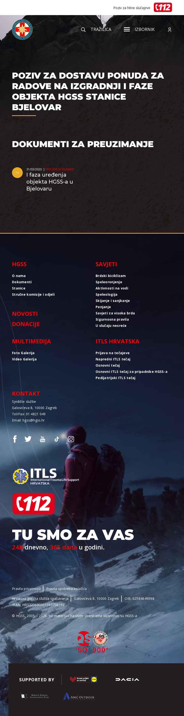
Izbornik (139, 29)
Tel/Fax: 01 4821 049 (29, 414)
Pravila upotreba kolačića (66, 588)
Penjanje (103, 307)
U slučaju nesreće (111, 325)
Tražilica (96, 29)
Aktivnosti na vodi (112, 288)
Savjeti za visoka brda (115, 313)
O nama (19, 275)
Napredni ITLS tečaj (113, 359)
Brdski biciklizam (111, 275)
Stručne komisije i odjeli (33, 294)
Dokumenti (22, 282)
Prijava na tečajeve (113, 353)
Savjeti (106, 264)
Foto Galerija (23, 353)
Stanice (18, 288)
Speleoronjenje (109, 282)
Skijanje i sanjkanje (113, 300)
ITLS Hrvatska (117, 341)
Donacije (26, 324)
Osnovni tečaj (108, 365)
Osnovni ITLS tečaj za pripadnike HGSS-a (131, 371)
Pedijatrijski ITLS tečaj (116, 377)
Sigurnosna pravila (112, 319)
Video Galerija (24, 359)
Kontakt (26, 393)
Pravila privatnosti (26, 588)
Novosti (25, 314)
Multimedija (31, 341)
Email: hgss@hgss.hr (28, 420)
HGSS (19, 264)
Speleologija (106, 294)
